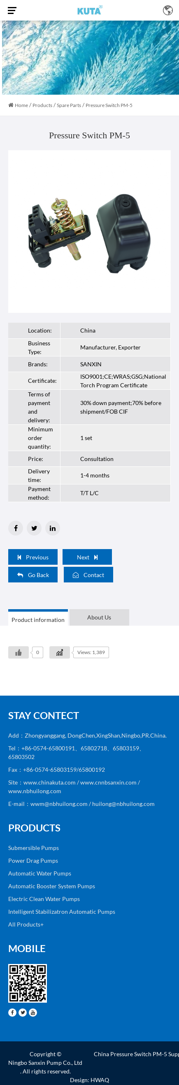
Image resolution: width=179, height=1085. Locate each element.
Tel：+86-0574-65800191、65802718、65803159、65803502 (76, 752)
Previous (33, 557)
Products (42, 105)
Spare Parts (69, 105)
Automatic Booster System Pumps (51, 885)
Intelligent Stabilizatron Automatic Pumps (61, 911)
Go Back (33, 574)
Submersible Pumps (33, 847)
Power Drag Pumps (33, 860)
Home (21, 105)
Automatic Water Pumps (39, 873)
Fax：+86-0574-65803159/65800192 (56, 769)
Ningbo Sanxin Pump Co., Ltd (45, 1062)
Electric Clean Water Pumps (44, 898)
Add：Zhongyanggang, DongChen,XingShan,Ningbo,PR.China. (87, 735)
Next (87, 557)
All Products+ (26, 924)
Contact (88, 574)
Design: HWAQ (89, 1079)
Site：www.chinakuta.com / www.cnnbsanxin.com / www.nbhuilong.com (74, 786)
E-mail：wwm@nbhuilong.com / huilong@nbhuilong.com (81, 803)
